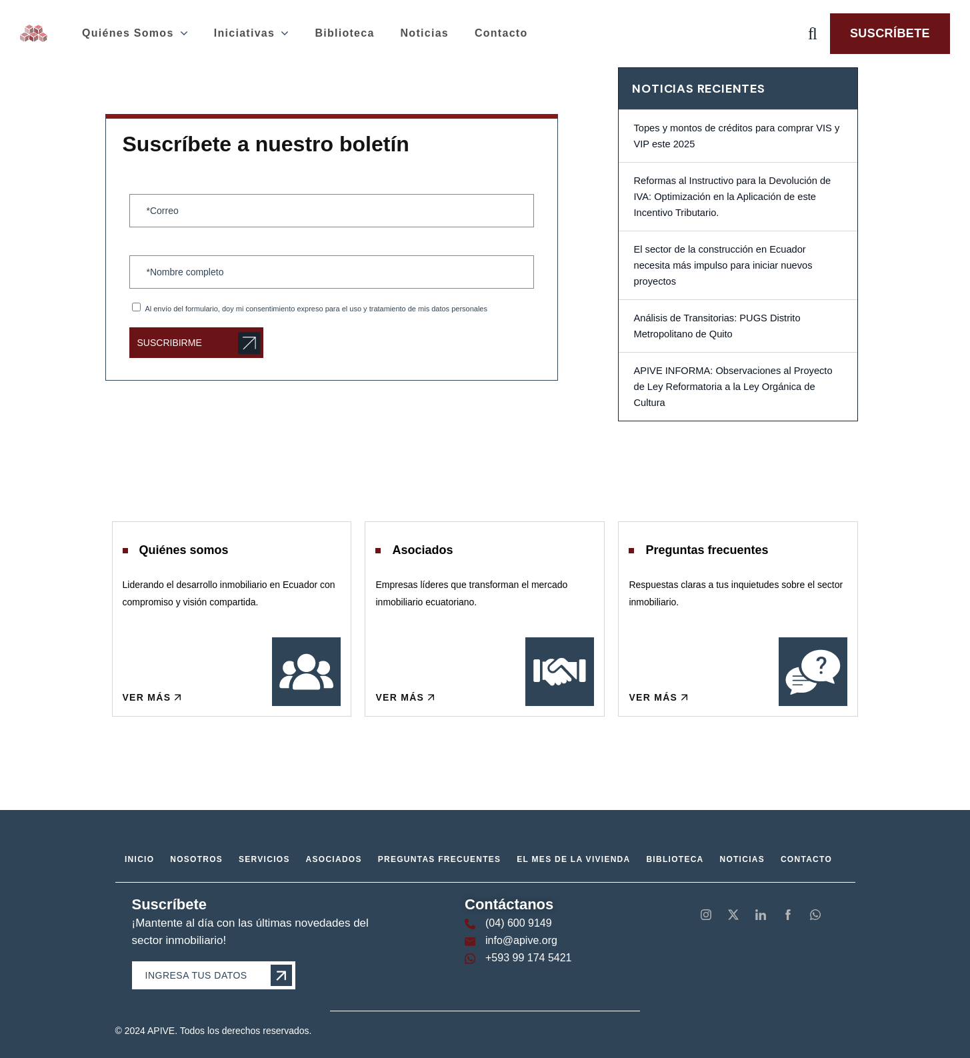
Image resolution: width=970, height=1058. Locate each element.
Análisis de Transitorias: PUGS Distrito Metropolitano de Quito (716, 326)
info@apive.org (521, 940)
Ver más (153, 697)
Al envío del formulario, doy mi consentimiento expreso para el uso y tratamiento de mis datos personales (316, 309)
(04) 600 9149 (518, 923)
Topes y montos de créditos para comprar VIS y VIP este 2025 (736, 136)
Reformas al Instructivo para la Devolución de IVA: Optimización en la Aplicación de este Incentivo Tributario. (732, 196)
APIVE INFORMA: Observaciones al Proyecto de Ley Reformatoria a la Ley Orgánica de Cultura (732, 386)
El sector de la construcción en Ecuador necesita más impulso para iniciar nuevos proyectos (722, 265)
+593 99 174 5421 (528, 957)
